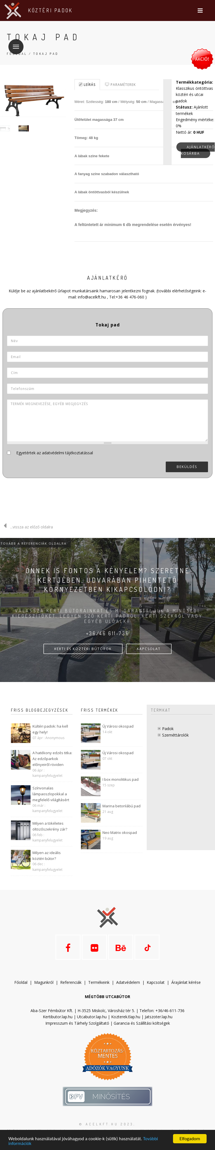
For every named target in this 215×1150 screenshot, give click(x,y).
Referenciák (70, 982)
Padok (168, 728)
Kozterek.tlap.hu (125, 1016)
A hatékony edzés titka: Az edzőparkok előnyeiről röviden (52, 758)
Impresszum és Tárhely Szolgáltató (77, 1023)
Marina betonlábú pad (121, 805)
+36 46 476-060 (130, 297)
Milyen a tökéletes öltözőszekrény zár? (49, 826)
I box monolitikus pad (120, 779)
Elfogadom (189, 1139)
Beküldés (187, 466)
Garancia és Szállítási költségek (142, 1023)
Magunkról (43, 982)
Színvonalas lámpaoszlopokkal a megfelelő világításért (50, 794)
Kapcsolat (156, 982)
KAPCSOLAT (149, 648)
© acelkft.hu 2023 (106, 1124)
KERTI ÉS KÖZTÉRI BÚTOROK (83, 648)
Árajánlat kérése (186, 982)
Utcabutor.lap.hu (92, 1016)
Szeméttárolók (175, 735)
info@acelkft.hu (92, 297)
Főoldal (20, 982)
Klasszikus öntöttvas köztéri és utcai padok (194, 95)
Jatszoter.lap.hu (158, 1016)
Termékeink (98, 982)
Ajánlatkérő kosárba (198, 150)
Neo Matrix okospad (119, 832)
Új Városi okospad (118, 726)
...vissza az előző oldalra (26, 527)
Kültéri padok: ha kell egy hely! (50, 729)
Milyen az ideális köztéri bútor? (46, 855)
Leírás (87, 84)
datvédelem (130, 982)
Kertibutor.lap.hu (58, 1016)
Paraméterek (120, 84)
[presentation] (165, 489)
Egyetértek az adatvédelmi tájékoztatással (54, 452)
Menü (13, 43)
